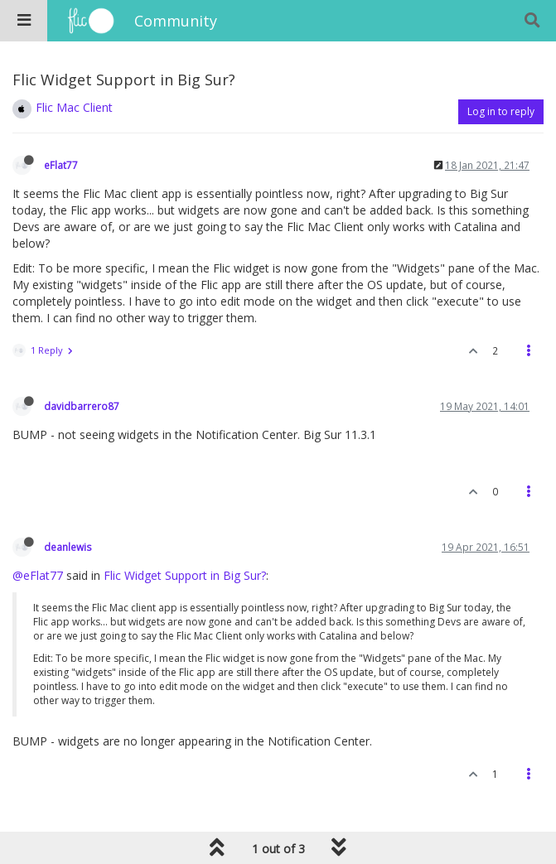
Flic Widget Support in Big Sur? (185, 575)
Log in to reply (500, 111)
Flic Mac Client (74, 107)
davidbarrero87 (81, 406)
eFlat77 (61, 164)
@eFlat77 (37, 575)
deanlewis (68, 546)
